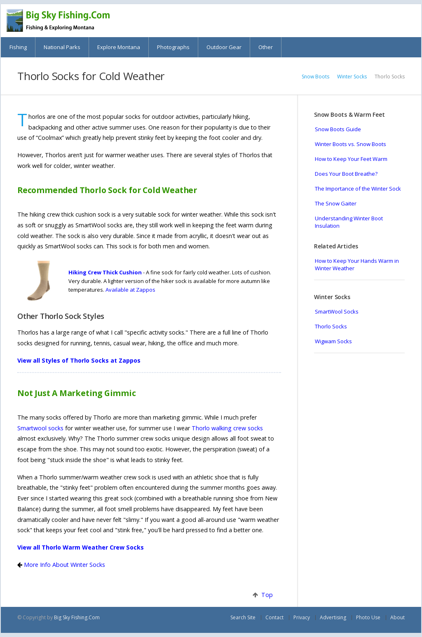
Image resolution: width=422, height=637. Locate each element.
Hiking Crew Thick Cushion (105, 272)
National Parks (62, 47)
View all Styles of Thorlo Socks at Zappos (79, 360)
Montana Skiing (346, 20)
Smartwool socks (40, 428)
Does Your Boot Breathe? (346, 173)
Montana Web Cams (322, 20)
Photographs (173, 47)
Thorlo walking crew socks (227, 428)
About (397, 617)
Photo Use (368, 617)
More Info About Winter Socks (63, 565)
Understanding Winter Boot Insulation (349, 222)
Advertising (333, 617)
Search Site (243, 617)
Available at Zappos (130, 289)
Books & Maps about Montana (369, 20)
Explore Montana (118, 47)
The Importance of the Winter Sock (358, 188)
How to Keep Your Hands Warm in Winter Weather (357, 264)
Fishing (18, 47)
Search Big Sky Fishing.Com (393, 20)
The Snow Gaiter (335, 203)
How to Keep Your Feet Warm (351, 159)
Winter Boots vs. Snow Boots (350, 144)
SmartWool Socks (337, 311)
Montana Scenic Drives (299, 20)
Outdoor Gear (223, 47)
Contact (274, 617)
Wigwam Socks (333, 341)
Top (265, 595)
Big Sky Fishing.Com (77, 617)
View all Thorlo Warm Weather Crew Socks (80, 547)
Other (265, 47)
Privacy (301, 617)
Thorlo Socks (331, 326)
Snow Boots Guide (338, 129)
